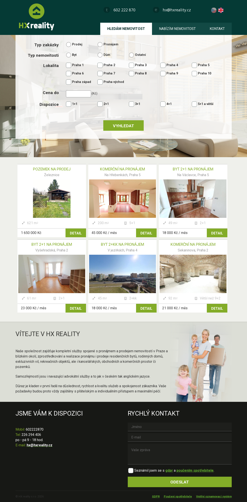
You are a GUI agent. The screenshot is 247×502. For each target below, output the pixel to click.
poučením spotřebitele (195, 470)
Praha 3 (141, 65)
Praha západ (81, 82)
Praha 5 (203, 65)
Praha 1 (78, 65)
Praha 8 (141, 73)
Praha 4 (172, 65)
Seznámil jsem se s (149, 470)
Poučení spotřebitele (178, 496)
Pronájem (111, 44)
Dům (107, 55)
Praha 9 (172, 73)
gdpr (169, 470)
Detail (76, 233)
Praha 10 (204, 73)
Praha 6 (78, 73)
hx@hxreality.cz (177, 9)
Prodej (77, 44)
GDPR (156, 496)
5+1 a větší (205, 104)
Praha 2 (109, 65)
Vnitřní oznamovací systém (214, 496)
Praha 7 (109, 73)
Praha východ (114, 82)
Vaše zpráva (179, 454)
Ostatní (140, 55)
